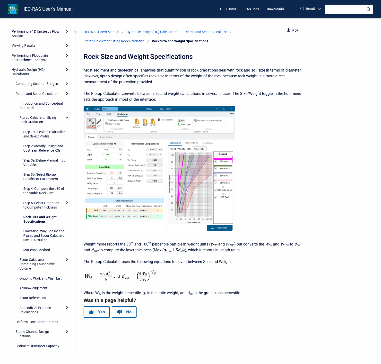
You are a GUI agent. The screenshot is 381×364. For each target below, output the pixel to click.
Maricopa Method (36, 132)
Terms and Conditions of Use (33, 349)
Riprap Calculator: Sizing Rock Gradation (114, 41)
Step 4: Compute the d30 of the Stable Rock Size (43, 72)
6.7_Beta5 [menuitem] (307, 9)
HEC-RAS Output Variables (32, 329)
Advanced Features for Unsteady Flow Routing (36, 278)
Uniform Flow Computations (37, 204)
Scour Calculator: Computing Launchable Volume (37, 145)
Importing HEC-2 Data (28, 339)
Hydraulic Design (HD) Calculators (151, 32)
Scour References (32, 180)
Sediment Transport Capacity (37, 228)
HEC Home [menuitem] (228, 9)
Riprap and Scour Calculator (206, 32)
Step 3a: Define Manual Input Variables (45, 44)
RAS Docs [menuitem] (251, 9)
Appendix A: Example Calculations (35, 192)
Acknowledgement (33, 170)
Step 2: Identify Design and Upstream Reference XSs (43, 30)
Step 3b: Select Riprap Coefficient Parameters (40, 58)
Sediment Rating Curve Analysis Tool (33, 240)
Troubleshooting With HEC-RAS (35, 252)
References (20, 309)
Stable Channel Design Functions (32, 215)
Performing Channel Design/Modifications (28, 264)
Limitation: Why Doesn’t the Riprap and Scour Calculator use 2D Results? (44, 117)
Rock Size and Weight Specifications (40, 101)
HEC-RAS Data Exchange (30, 319)
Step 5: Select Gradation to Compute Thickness (41, 87)
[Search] (349, 9)
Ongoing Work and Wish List (40, 160)
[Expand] (67, 85)
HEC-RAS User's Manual (47, 9)
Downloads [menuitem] (275, 9)
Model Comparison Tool (29, 300)
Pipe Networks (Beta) (28, 290)
